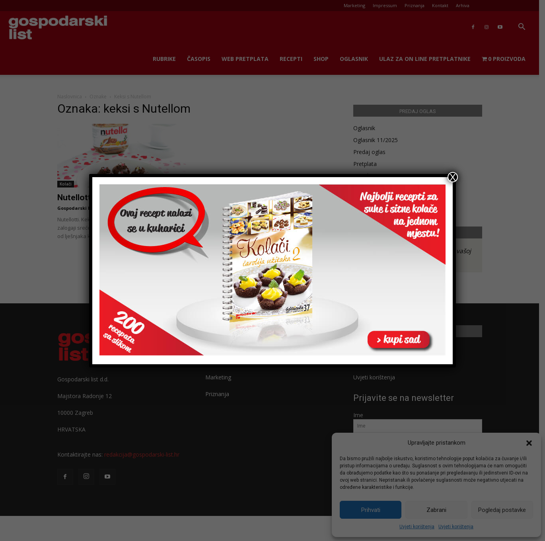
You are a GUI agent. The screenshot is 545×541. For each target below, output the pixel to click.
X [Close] (453, 177)
